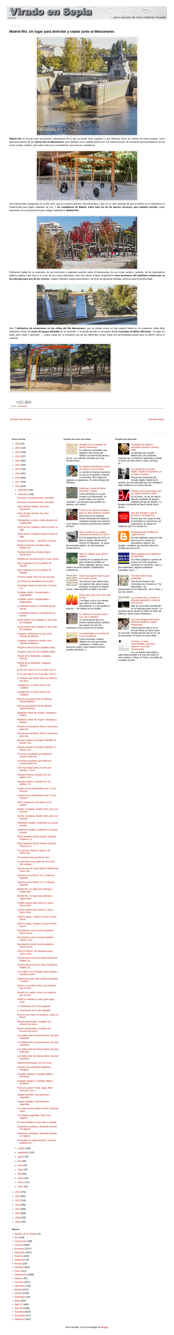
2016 (18, 486)
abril (20, 1174)
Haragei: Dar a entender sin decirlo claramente (92, 445)
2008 (18, 1222)
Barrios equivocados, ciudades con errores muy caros (34, 1022)
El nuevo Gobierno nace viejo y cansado (37, 1122)
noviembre (23, 494)
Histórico (19, 1278)
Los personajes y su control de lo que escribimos (94, 634)
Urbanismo (22, 406)
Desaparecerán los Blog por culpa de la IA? (144, 533)
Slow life (19, 1308)
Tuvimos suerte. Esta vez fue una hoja (36, 577)
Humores (19, 1282)
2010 (18, 1213)
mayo (21, 1169)
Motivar (18, 1289)
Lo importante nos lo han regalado (33, 1006)
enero (21, 1186)
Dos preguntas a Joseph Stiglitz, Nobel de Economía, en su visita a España (146, 472)
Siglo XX (19, 1304)
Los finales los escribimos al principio (35, 581)
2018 (18, 477)
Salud (17, 1300)
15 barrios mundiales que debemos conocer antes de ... (34, 755)
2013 (18, 1200)
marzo (21, 1178)
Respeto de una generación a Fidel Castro (37, 559)
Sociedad (19, 1311)
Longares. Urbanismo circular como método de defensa (34, 635)
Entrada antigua (156, 419)
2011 (18, 1209)
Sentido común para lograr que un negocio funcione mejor (146, 492)
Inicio (89, 419)
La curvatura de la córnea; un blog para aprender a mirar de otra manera (145, 600)
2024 (18, 452)
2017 (18, 482)
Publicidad (20, 1297)
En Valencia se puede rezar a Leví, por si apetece (93, 615)
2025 (18, 448)
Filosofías (19, 1267)
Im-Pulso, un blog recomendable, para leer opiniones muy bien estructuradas (143, 645)
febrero (21, 1182)
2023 (18, 456)
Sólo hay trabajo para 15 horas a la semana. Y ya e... (34, 769)
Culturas (19, 1245)
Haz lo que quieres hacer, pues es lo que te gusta (94, 577)
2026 (18, 443)
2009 (18, 1217)
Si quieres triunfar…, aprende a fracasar (36, 541)
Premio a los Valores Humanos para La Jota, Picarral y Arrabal (94, 511)
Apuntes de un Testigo (25, 1234)
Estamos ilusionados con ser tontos (34, 1063)
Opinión (18, 1293)
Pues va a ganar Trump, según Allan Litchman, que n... (35, 1089)
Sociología (20, 1315)
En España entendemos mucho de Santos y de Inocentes (94, 467)
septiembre (23, 1152)
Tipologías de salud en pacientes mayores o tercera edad (145, 447)
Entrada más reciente (20, 419)
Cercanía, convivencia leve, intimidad (35, 498)
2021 (18, 465)
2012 (18, 1205)
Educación (20, 1252)
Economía (19, 1248)
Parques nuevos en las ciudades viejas (36, 647)
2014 (18, 1196)
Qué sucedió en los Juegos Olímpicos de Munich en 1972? (94, 533)
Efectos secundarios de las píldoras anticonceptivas (34, 700)
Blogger (104, 1327)
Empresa (19, 1256)
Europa (18, 1263)
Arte (17, 1237)
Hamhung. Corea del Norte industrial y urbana (92, 489)
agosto (21, 1156)
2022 (18, 460)
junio (20, 1165)
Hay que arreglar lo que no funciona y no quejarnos (144, 514)
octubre (22, 1148)
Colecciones (20, 1241)
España (18, 1259)
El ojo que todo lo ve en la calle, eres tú (36, 670)
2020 (18, 469)
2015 (18, 1192)
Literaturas (20, 1286)
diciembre (23, 490)
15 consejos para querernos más (33, 857)
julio (20, 1161)
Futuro (18, 1271)
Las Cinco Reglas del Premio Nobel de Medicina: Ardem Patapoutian (145, 622)
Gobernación (21, 1274)
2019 (18, 473)
